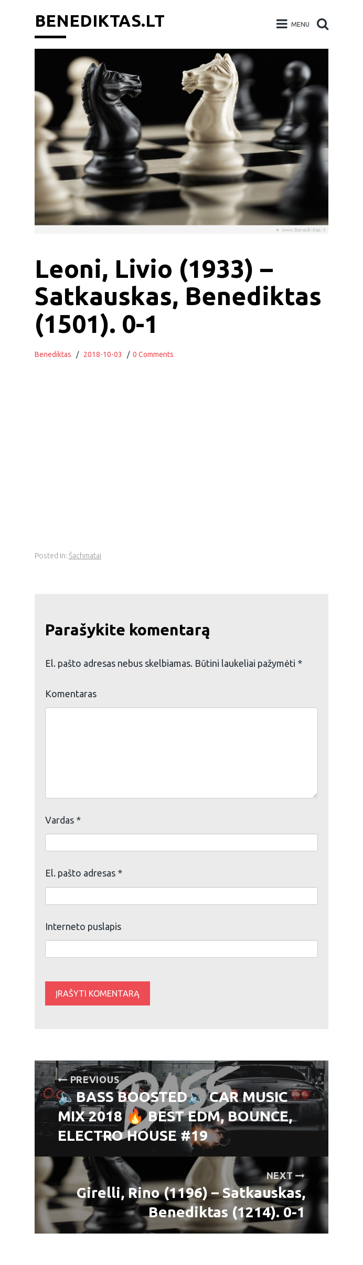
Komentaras (71, 693)
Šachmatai (85, 556)
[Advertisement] (200, 467)
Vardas (63, 820)
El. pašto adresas (83, 873)
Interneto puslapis (83, 926)
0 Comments (153, 354)
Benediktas (53, 354)
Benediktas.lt (100, 20)
